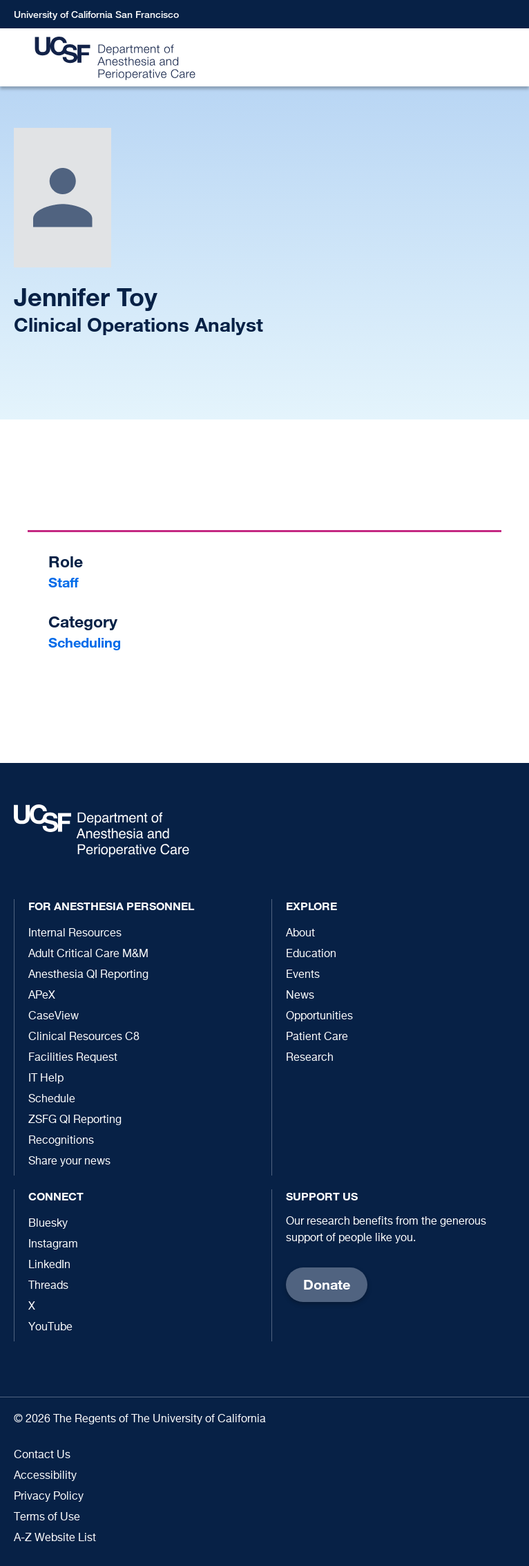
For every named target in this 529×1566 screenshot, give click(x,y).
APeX (41, 995)
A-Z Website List (55, 1538)
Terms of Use (47, 1517)
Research (310, 1058)
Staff (63, 582)
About (300, 933)
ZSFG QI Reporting (75, 1120)
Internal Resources (75, 933)
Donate (326, 1284)
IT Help (46, 1078)
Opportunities (319, 1016)
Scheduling (84, 642)
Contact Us (42, 1455)
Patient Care (317, 1037)
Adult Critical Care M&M (88, 954)
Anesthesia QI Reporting (88, 975)
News (300, 995)
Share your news (69, 1161)
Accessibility (45, 1476)
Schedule (51, 1099)
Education (311, 954)
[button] (511, 58)
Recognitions (61, 1141)
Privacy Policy (49, 1496)
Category (82, 621)
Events (303, 975)
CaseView (53, 1016)
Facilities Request (72, 1058)
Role (65, 561)
